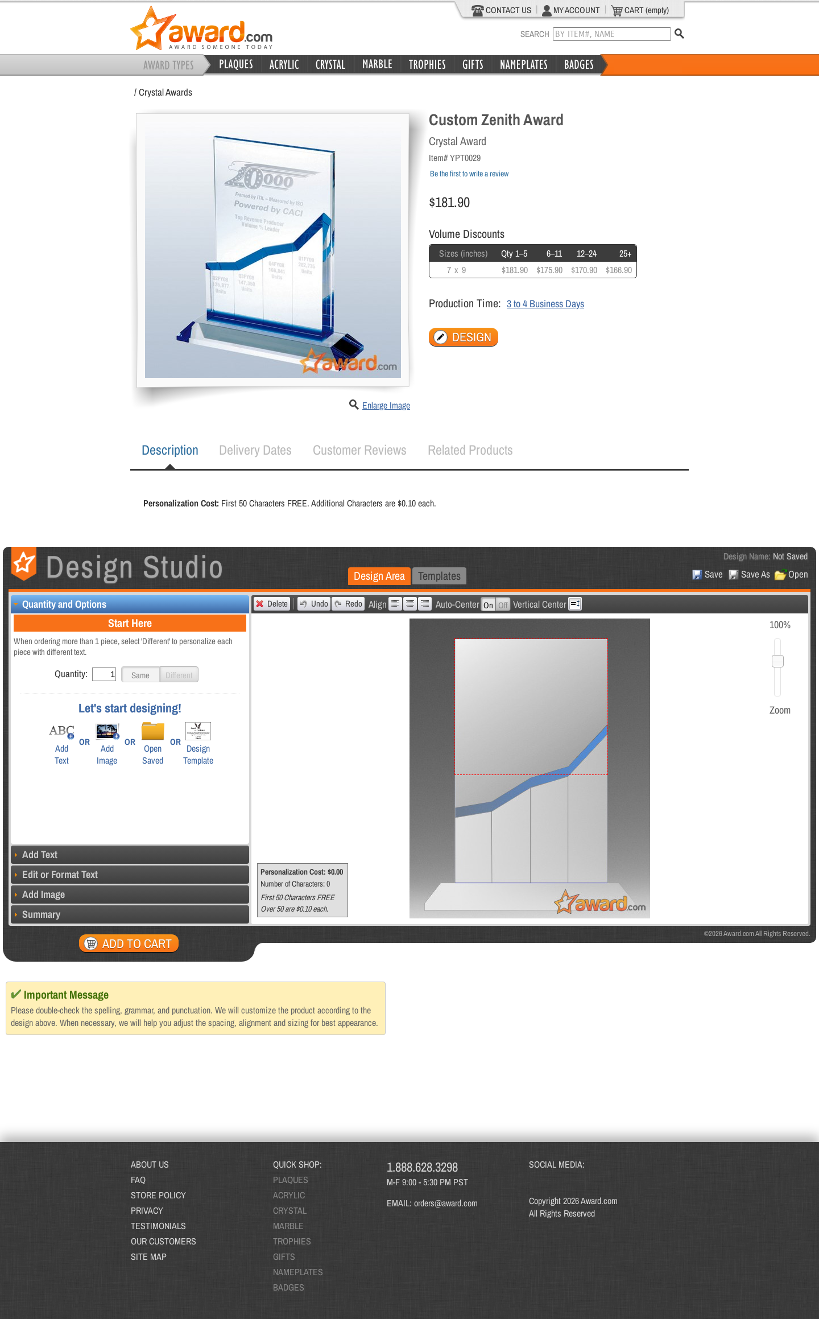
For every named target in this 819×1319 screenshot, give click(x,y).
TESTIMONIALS (158, 1225)
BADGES (288, 1287)
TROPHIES (292, 1241)
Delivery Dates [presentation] (255, 449)
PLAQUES (290, 1179)
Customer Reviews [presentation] (360, 449)
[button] (140, 674)
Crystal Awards (165, 91)
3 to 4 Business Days (545, 303)
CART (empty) (640, 10)
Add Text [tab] (34, 854)
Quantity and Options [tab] (58, 604)
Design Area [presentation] (379, 575)
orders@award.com (446, 1203)
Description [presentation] (170, 449)
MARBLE (288, 1225)
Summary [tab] (35, 914)
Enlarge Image (386, 405)
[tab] (170, 450)
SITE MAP (149, 1256)
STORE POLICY (158, 1195)
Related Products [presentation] (470, 449)
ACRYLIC (289, 1195)
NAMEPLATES (298, 1272)
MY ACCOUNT (571, 10)
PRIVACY (147, 1210)
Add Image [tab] (38, 894)
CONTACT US (501, 10)
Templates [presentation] (439, 575)
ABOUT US (150, 1164)
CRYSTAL (290, 1210)
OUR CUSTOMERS (163, 1241)
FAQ (138, 1179)
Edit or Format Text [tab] (54, 874)
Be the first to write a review (469, 173)
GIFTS (284, 1256)
